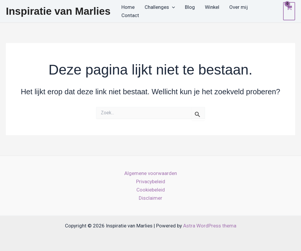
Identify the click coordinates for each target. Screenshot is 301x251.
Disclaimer (150, 198)
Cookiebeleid (150, 190)
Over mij (238, 7)
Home (128, 7)
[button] (172, 7)
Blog (190, 7)
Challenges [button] (160, 7)
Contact (130, 15)
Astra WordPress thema (209, 226)
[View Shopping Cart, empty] (289, 11)
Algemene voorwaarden (150, 173)
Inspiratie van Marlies (58, 11)
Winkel (212, 7)
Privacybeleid (150, 181)
